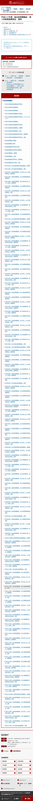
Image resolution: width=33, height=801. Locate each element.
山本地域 (4, 765)
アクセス (6, 751)
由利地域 (4, 769)
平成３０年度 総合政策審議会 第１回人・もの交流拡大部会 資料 (17, 712)
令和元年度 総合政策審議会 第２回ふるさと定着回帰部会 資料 (17, 479)
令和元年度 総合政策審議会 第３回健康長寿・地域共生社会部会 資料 (17, 455)
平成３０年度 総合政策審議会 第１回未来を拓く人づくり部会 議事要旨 (17, 685)
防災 (28, 798)
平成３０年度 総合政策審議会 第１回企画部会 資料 (17, 634)
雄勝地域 (20, 773)
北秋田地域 (20, 761)
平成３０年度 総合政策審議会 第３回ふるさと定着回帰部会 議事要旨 (17, 541)
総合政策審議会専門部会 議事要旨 (13, 149)
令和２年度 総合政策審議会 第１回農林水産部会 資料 (18, 316)
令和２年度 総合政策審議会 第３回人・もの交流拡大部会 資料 (17, 201)
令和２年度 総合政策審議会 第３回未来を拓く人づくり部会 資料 (17, 210)
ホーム (2, 9)
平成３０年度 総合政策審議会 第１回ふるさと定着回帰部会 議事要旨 (17, 638)
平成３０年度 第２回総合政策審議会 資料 (16, 569)
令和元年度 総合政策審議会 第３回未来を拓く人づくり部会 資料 (17, 465)
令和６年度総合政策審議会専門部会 (14, 124)
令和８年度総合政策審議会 (11, 107)
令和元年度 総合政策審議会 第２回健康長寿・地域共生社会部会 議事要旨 (17, 405)
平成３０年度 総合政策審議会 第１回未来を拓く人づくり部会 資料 (17, 721)
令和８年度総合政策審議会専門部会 (14, 104)
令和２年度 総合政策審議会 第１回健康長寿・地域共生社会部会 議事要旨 (17, 307)
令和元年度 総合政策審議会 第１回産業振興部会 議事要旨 (18, 429)
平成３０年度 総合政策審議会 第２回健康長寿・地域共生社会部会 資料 (17, 681)
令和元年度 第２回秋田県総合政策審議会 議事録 (17, 347)
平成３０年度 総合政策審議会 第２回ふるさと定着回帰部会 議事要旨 (17, 582)
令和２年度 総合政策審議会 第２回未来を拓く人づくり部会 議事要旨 (17, 246)
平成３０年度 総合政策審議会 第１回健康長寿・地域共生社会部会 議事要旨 (17, 676)
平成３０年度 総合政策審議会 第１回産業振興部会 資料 (17, 702)
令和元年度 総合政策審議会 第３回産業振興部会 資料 (18, 424)
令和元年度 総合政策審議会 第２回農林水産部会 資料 (18, 488)
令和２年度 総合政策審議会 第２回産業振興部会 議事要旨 (18, 227)
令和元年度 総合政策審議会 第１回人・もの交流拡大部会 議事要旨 (17, 451)
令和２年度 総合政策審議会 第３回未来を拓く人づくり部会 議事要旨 (17, 182)
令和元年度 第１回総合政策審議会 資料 (15, 516)
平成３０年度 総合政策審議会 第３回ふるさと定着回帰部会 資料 (17, 577)
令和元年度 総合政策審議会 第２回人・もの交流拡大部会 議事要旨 (17, 401)
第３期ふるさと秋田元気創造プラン (15, 84)
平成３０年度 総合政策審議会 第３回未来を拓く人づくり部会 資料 (17, 624)
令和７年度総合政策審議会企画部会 (14, 113)
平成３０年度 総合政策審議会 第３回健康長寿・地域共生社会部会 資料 (17, 615)
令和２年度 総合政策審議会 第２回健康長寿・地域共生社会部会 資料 (17, 279)
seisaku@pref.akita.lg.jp (13, 66)
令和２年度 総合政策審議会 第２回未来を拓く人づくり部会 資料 (17, 283)
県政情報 (15, 9)
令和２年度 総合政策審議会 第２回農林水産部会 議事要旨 (18, 232)
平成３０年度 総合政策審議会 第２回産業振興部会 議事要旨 (17, 591)
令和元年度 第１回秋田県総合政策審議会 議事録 (17, 447)
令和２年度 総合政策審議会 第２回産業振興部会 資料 (18, 265)
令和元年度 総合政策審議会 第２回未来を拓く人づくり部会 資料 (17, 502)
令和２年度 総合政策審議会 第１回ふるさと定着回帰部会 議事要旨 (17, 288)
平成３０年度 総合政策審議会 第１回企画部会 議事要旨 (17, 573)
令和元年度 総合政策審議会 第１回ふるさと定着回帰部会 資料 (17, 507)
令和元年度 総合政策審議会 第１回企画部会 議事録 (17, 379)
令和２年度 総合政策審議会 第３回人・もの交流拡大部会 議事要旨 (17, 251)
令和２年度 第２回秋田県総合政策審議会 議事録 (17, 165)
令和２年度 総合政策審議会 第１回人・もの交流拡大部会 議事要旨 (17, 302)
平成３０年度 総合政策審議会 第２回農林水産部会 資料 (17, 662)
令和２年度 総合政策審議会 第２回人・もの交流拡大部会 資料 (17, 274)
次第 (5, 27)
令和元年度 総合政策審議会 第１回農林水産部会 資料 (18, 520)
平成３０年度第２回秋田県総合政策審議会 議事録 (17, 538)
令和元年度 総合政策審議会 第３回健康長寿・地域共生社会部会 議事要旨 (17, 369)
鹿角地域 (4, 761)
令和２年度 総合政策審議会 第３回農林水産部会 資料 (18, 196)
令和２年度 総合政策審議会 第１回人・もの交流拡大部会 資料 (17, 321)
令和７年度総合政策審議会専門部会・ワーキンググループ (17, 117)
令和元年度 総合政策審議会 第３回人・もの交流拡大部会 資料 (17, 443)
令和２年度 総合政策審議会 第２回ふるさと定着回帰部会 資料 (17, 260)
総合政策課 (9, 82)
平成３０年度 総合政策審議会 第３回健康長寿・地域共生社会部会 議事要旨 (17, 560)
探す (17, 798)
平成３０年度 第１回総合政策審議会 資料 (16, 725)
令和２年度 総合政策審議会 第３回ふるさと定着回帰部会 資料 (17, 191)
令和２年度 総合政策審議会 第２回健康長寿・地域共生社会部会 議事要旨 (17, 241)
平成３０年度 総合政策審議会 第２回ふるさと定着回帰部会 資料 (17, 643)
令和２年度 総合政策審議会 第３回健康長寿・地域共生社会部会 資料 (17, 205)
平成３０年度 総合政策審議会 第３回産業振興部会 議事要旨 (17, 546)
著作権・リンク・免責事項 (25, 784)
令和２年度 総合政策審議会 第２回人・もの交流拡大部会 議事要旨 (17, 237)
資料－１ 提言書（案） (10, 31)
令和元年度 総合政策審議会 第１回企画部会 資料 (17, 474)
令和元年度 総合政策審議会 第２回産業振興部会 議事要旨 (18, 391)
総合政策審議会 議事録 (10, 140)
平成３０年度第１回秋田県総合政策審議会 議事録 (17, 694)
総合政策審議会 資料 (10, 143)
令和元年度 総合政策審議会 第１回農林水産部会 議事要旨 (18, 438)
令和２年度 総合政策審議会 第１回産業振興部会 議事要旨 (18, 293)
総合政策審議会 (6, 10)
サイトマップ (6, 780)
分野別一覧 (8, 9)
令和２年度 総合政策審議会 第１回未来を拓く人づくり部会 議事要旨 (17, 312)
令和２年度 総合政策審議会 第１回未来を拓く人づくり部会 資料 (17, 340)
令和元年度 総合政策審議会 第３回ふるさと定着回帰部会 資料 (17, 415)
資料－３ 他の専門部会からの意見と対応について (16, 34)
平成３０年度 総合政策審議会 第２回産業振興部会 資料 (17, 652)
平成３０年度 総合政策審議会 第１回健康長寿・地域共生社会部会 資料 (17, 716)
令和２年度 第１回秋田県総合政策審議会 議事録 (17, 218)
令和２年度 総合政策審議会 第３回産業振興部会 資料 (18, 215)
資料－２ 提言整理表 (9, 32)
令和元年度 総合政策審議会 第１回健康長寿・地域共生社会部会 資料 (17, 529)
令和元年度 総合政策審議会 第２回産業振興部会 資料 (18, 484)
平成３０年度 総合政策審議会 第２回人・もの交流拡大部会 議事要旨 (17, 610)
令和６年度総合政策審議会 (11, 121)
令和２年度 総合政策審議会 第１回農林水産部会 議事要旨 (18, 297)
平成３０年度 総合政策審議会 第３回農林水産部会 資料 (17, 596)
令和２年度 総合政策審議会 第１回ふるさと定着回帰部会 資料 (17, 326)
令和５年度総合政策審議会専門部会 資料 (15, 137)
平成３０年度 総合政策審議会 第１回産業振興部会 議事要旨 (17, 648)
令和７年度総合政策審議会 (11, 110)
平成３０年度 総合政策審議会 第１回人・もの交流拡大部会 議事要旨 (17, 666)
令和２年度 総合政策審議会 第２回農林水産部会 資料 (18, 269)
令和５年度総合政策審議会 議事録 (14, 127)
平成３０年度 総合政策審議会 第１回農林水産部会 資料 (17, 707)
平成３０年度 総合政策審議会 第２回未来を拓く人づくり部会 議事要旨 (17, 629)
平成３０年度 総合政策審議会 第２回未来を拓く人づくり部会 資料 (17, 690)
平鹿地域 (4, 773)
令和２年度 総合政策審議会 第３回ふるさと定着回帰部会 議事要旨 (17, 172)
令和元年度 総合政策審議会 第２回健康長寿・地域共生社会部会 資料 (17, 498)
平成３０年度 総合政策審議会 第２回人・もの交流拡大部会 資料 (17, 671)
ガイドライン (22, 780)
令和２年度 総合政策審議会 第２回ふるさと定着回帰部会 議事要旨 (17, 222)
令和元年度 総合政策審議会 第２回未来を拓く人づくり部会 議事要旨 (17, 410)
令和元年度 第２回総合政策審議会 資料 (15, 383)
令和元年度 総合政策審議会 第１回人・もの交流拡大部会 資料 (17, 524)
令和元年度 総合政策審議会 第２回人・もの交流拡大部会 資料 (17, 493)
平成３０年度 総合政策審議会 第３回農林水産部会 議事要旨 (17, 551)
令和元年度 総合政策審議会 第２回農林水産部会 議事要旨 (18, 396)
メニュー (6, 798)
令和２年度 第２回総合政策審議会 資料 (15, 168)
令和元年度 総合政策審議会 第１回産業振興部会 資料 (18, 512)
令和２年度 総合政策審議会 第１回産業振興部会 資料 (18, 330)
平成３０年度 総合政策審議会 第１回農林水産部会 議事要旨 (17, 657)
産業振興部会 (10, 89)
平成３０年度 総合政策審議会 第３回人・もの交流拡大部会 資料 (17, 606)
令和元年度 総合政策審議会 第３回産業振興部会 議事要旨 (18, 355)
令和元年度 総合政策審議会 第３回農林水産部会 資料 (18, 434)
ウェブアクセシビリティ (9, 788)
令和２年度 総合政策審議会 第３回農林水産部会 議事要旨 (18, 186)
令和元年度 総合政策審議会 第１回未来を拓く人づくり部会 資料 (17, 534)
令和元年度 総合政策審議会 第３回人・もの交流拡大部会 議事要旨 (17, 365)
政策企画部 (28, 9)
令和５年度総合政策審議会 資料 (13, 131)
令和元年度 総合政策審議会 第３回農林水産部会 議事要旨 (18, 360)
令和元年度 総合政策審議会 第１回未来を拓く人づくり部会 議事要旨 (17, 469)
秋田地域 (20, 765)
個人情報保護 (6, 783)
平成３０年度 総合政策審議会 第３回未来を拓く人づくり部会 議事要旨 (17, 565)
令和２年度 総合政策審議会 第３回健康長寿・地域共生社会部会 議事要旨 (17, 255)
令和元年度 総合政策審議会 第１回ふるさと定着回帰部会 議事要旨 (17, 419)
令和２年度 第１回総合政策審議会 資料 (15, 344)
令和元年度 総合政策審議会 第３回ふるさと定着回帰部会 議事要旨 (17, 351)
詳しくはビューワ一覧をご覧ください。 (13, 46)
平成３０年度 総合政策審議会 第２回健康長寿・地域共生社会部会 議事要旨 (17, 620)
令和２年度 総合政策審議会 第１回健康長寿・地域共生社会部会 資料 (17, 335)
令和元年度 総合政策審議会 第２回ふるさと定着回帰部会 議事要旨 (17, 387)
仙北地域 (20, 769)
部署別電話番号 (17, 751)
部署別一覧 (13, 80)
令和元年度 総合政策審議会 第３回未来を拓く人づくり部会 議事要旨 (17, 374)
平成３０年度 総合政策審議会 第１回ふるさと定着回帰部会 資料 (17, 698)
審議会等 (21, 9)
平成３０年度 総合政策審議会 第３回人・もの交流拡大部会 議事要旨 (17, 555)
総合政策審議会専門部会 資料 (14, 87)
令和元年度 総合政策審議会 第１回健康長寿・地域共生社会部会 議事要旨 (17, 460)
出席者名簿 (6, 29)
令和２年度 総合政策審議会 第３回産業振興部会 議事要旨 (18, 177)
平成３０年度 (20, 85)
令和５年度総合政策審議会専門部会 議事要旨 (16, 134)
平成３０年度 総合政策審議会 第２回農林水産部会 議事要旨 (17, 601)
